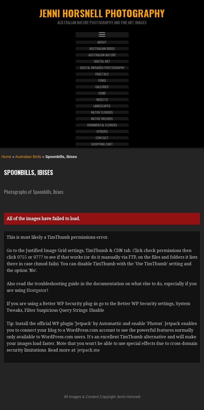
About (102, 42)
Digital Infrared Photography (102, 67)
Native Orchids (102, 118)
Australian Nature (102, 55)
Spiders (102, 131)
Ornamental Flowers (102, 125)
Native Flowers (102, 112)
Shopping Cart (102, 144)
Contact (102, 137)
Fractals (102, 74)
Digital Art (102, 61)
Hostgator (37, 290)
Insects (102, 99)
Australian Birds (102, 48)
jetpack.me (88, 350)
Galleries (102, 86)
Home (102, 93)
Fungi (102, 80)
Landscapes (102, 106)
